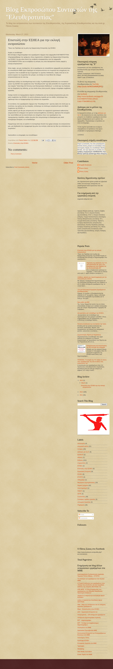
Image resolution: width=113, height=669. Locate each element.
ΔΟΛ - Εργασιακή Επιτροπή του (87, 612)
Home (34, 163)
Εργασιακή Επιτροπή (84, 471)
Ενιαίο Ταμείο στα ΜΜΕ (84, 654)
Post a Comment (16, 154)
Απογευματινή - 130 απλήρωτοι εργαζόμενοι (91, 615)
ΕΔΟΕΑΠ (80, 454)
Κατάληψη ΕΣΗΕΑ (83, 640)
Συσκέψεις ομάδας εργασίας (86, 499)
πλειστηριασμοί (82, 488)
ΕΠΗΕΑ (79, 466)
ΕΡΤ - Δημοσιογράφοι (84, 620)
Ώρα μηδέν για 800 (83, 302)
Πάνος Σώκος (84, 171)
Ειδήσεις (80, 460)
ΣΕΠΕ (79, 494)
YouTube (95, 84)
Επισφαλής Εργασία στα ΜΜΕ (87, 643)
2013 (81, 380)
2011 (81, 395)
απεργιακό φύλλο (82, 446)
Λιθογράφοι (81, 480)
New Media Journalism (84, 651)
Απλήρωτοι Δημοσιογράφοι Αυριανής (89, 617)
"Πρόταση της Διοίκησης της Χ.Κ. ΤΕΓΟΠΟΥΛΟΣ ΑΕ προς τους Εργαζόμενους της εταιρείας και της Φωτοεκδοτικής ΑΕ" (97, 265)
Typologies (80, 646)
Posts (81, 514)
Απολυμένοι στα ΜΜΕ (84, 627)
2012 (81, 392)
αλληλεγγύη (81, 443)
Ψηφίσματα (81, 505)
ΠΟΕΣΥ (79, 491)
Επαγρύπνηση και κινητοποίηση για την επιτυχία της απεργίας (97, 346)
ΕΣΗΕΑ (79, 474)
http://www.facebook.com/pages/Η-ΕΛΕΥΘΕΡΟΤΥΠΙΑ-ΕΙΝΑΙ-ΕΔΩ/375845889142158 (90, 98)
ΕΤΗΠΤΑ (80, 477)
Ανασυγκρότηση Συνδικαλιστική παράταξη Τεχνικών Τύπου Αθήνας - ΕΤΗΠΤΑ (90, 575)
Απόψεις (80, 449)
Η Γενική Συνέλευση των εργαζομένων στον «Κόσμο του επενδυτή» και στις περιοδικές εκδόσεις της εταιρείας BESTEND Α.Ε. (91, 584)
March (83, 383)
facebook (83, 94)
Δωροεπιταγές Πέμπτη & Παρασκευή (89, 335)
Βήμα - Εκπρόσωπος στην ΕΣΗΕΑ (88, 609)
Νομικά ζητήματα (82, 485)
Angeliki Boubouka (85, 165)
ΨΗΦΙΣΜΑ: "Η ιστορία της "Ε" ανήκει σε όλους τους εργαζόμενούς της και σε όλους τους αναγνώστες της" (92, 361)
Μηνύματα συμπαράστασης (86, 482)
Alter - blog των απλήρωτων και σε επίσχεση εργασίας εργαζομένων (91, 605)
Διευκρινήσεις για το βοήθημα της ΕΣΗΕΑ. (90, 313)
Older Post (68, 163)
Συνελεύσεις (81, 496)
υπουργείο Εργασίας (83, 502)
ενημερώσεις (81, 463)
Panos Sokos (84, 168)
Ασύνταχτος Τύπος (83, 637)
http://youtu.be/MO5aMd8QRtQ (90, 86)
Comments (83, 518)
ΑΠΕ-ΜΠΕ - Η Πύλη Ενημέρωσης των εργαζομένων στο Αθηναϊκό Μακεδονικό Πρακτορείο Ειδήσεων (89, 591)
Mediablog (80, 649)
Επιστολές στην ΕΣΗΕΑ (20, 143)
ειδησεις (80, 457)
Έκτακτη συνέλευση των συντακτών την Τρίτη (91, 324)
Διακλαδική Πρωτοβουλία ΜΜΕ (87, 630)
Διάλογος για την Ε (83, 452)
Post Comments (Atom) (21, 167)
